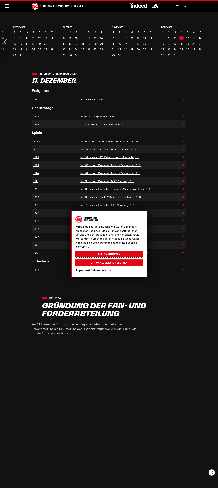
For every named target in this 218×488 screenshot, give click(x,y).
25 (33, 49)
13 (45, 38)
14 (52, 38)
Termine (79, 6)
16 (20, 43)
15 (14, 43)
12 (39, 38)
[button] (177, 6)
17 (27, 43)
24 (26, 49)
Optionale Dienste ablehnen (109, 262)
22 (14, 49)
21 (52, 43)
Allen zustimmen (109, 254)
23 (20, 49)
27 (45, 49)
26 (39, 49)
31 (76, 55)
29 (14, 55)
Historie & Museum (56, 6)
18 (33, 43)
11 (33, 38)
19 (39, 43)
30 (20, 55)
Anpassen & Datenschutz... (91, 270)
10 (27, 38)
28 (52, 49)
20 (45, 43)
